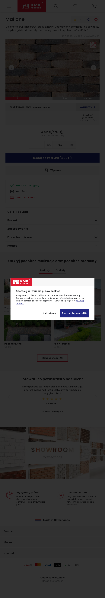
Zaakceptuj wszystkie (74, 313)
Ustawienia (49, 313)
